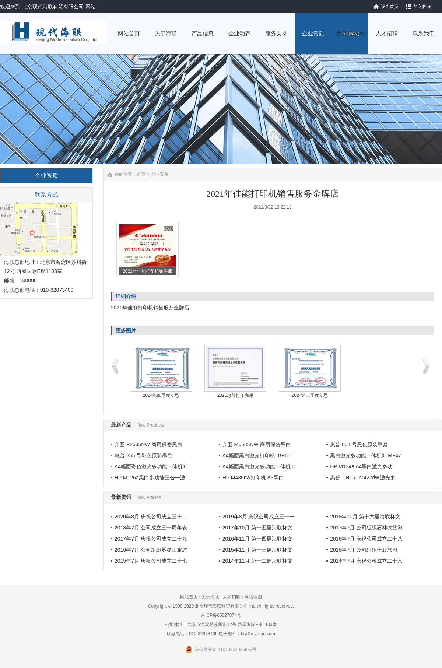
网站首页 (189, 596)
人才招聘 (232, 596)
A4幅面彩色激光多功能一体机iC (151, 466)
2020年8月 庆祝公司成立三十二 (151, 517)
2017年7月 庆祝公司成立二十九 (151, 539)
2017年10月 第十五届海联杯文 (257, 528)
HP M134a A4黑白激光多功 (361, 466)
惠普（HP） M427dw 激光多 (363, 477)
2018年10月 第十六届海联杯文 (365, 517)
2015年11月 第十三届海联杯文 (257, 550)
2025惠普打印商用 (235, 395)
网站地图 (253, 596)
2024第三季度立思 (310, 395)
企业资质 (159, 174)
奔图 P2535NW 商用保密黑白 (148, 444)
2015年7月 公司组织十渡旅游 (363, 550)
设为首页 (390, 6)
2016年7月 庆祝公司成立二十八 (366, 539)
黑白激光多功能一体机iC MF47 (365, 455)
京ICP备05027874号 (221, 615)
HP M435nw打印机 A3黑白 (253, 477)
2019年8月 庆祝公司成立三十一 (258, 517)
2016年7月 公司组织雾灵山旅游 (151, 550)
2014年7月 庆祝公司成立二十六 (366, 561)
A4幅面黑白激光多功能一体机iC (258, 466)
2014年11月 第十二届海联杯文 (257, 561)
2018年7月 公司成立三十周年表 (151, 528)
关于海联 (210, 596)
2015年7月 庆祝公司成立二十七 (151, 561)
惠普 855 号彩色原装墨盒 (143, 455)
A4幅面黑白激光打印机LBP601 (258, 455)
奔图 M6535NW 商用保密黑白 (256, 444)
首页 (141, 174)
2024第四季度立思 (161, 395)
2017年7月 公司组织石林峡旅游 (366, 528)
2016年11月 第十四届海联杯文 (257, 539)
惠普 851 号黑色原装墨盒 (359, 444)
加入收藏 (422, 6)
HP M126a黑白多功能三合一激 (150, 477)
